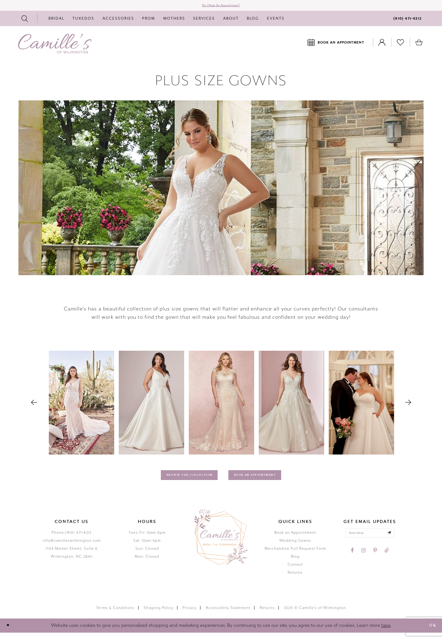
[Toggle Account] (382, 46)
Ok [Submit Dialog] (430, 633)
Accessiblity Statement (228, 615)
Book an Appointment (295, 540)
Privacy (189, 615)
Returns (295, 580)
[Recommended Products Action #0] (81, 407)
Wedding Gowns (295, 548)
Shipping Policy (158, 615)
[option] (82, 406)
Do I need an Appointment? (221, 7)
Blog (295, 564)
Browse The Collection (179, 481)
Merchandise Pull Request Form (295, 556)
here (385, 633)
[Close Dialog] (10, 633)
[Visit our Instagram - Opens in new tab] (363, 561)
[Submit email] (396, 542)
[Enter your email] (369, 542)
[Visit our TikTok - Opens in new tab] (386, 561)
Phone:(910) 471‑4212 (71, 540)
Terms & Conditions (115, 615)
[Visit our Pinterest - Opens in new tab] (375, 561)
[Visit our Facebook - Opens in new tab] (352, 561)
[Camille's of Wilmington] (54, 47)
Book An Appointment (266, 481)
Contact (295, 572)
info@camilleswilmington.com (72, 548)
